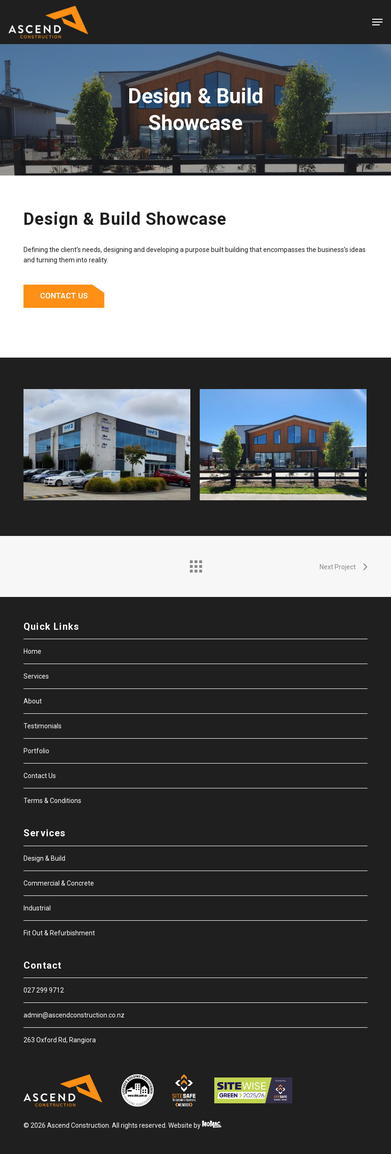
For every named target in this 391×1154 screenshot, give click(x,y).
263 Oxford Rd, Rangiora (59, 1040)
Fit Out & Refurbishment (59, 933)
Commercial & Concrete (58, 883)
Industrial (37, 908)
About (32, 701)
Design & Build (44, 858)
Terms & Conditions (52, 800)
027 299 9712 (43, 990)
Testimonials (42, 726)
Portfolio (36, 751)
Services (36, 676)
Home (32, 651)
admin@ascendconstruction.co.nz (74, 1015)
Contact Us (39, 776)
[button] (377, 22)
